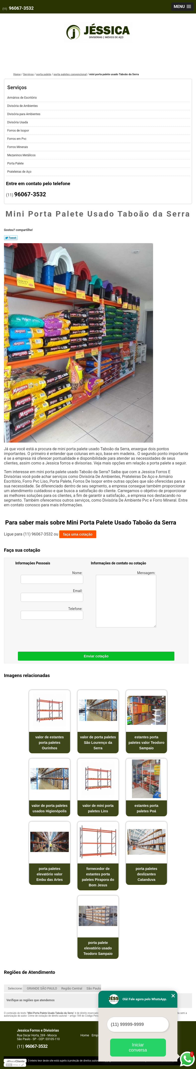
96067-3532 (21, 8)
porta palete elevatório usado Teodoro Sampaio (98, 948)
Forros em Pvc (17, 139)
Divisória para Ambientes (24, 114)
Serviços (17, 87)
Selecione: (15, 988)
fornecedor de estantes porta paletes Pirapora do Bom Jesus (98, 877)
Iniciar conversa (138, 1047)
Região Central (71, 988)
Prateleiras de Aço (19, 171)
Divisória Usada (18, 122)
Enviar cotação (96, 656)
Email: (52, 595)
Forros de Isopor (18, 130)
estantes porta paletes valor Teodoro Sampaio (146, 742)
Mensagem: (126, 599)
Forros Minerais (18, 147)
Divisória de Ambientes (23, 106)
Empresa (98, 1035)
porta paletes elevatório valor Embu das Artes (49, 874)
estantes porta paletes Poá (146, 808)
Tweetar (11, 237)
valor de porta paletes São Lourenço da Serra (98, 742)
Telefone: (52, 613)
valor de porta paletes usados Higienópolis (50, 808)
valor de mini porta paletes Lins (98, 808)
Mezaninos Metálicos (21, 155)
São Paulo (93, 988)
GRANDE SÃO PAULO (42, 988)
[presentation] (47, 634)
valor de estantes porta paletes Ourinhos (49, 742)
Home (84, 1035)
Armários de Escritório (22, 97)
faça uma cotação (77, 534)
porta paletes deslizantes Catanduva (146, 874)
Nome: (52, 577)
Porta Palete (15, 163)
